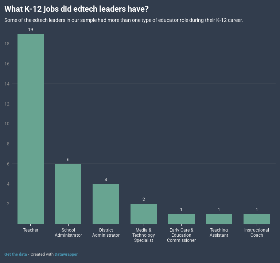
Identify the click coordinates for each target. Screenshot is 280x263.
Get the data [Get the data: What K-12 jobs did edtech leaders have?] (15, 254)
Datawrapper (66, 254)
